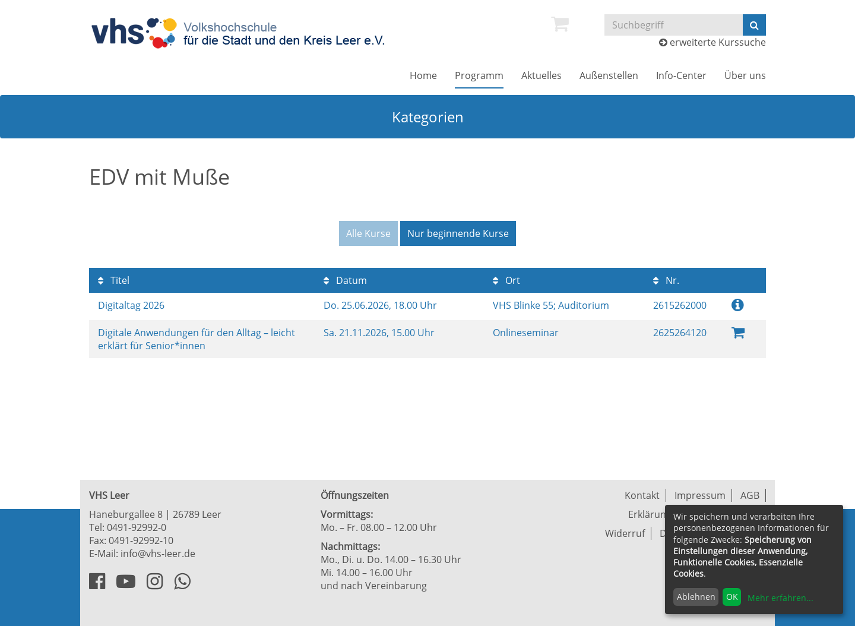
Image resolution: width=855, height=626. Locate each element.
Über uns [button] (745, 75)
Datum (345, 280)
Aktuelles (541, 75)
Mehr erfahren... (780, 597)
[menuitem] (560, 23)
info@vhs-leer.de (158, 553)
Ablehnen (696, 596)
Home (423, 75)
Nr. (666, 280)
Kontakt (642, 495)
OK (732, 596)
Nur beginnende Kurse (458, 233)
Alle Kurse (368, 233)
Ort (506, 280)
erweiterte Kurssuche (712, 42)
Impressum (700, 495)
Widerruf (625, 533)
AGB (749, 495)
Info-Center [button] (681, 75)
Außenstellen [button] (609, 75)
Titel (113, 280)
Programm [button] (479, 75)
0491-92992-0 (136, 527)
